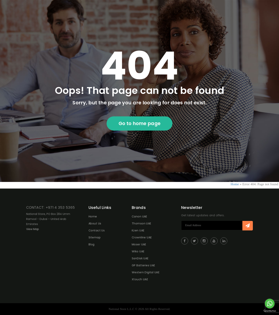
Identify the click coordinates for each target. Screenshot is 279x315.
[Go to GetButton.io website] (270, 311)
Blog (92, 244)
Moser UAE (139, 244)
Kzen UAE (138, 230)
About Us (95, 223)
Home (235, 184)
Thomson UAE (141, 223)
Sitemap (95, 237)
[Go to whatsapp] (270, 303)
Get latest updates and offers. (203, 215)
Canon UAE (139, 216)
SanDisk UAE (140, 258)
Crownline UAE (142, 237)
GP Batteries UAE (143, 265)
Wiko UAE (138, 251)
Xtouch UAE (140, 279)
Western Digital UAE (145, 272)
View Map (32, 229)
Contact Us (97, 230)
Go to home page (140, 123)
